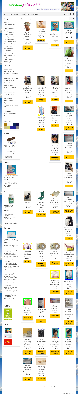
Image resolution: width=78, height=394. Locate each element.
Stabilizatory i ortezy (9, 80)
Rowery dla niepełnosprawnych (9, 27)
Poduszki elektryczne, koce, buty (11, 105)
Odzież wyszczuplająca (9, 92)
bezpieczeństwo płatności (35, 376)
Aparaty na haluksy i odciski (11, 73)
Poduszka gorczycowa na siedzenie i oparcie (69, 191)
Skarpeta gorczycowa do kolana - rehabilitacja (69, 294)
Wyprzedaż (7, 22)
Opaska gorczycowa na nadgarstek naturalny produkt (27, 87)
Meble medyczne (8, 59)
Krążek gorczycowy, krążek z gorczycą (69, 239)
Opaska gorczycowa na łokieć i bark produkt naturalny (69, 87)
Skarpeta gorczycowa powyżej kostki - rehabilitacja (27, 323)
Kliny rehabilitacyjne (9, 39)
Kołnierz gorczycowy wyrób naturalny (41, 31)
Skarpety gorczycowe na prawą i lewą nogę (11, 176)
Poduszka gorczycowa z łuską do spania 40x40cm (11, 239)
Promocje (6, 162)
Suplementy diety (8, 85)
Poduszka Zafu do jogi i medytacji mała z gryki (10, 152)
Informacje (21, 374)
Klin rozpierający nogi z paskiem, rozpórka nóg (10, 280)
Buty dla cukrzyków (9, 76)
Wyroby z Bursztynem (9, 53)
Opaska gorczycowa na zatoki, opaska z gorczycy (68, 323)
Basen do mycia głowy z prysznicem (10, 186)
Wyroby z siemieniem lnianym (9, 56)
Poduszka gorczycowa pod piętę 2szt (41, 264)
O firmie (10, 14)
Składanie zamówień (9, 385)
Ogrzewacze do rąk (9, 102)
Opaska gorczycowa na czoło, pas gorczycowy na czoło (27, 35)
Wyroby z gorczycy (8, 48)
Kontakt (23, 14)
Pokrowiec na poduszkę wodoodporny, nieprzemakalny (10, 219)
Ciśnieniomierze (8, 98)
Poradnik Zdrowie (35, 14)
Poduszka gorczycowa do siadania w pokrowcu (41, 323)
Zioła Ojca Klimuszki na (10, 87)
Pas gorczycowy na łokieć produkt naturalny (55, 86)
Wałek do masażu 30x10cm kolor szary (11, 260)
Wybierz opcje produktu (27, 45)
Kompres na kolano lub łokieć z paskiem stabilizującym (10, 156)
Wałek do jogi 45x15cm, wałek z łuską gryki (10, 146)
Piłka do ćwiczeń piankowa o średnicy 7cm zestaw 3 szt (11, 182)
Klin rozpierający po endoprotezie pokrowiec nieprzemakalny (11, 300)
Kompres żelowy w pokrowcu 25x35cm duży (12, 267)
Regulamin (16, 14)
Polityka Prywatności (9, 381)
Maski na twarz (8, 111)
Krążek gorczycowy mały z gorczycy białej (27, 263)
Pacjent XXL (7, 109)
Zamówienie (8, 374)
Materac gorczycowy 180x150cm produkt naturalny (69, 136)
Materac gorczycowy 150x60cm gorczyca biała (27, 348)
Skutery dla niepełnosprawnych (9, 31)
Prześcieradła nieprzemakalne (8, 62)
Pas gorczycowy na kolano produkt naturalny (41, 86)
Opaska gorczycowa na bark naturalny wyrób (69, 59)
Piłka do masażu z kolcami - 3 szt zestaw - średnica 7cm (12, 270)
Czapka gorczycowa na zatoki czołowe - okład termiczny (55, 323)
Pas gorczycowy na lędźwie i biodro (69, 266)
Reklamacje (7, 379)
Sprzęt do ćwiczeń (8, 83)
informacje (34, 374)
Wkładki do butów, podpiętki (11, 78)
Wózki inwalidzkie (8, 34)
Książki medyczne (8, 100)
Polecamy (7, 191)
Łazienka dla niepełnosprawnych (9, 66)
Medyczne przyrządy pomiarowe (9, 95)
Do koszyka (41, 39)
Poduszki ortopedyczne (10, 41)
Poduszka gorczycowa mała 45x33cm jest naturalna (27, 165)
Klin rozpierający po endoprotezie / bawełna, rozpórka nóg (11, 250)
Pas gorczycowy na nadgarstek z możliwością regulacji (41, 348)
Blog (28, 14)
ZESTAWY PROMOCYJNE (10, 113)
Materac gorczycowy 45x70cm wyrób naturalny (41, 216)
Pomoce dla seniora (9, 46)
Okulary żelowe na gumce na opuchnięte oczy (12, 257)
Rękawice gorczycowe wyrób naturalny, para (55, 165)
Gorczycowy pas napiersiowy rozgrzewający (55, 219)
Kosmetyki (6, 89)
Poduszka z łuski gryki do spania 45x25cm (11, 273)
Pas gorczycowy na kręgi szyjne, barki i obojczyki (55, 266)
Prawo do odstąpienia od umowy (9, 387)
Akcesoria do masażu (9, 71)
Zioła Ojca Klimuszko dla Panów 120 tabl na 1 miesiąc (10, 206)
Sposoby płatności (8, 383)
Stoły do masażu (8, 69)
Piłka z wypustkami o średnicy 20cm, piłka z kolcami (10, 214)
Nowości (6, 133)
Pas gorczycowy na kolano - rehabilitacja (41, 293)
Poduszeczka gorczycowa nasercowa (68, 216)
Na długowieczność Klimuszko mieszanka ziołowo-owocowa (10, 284)
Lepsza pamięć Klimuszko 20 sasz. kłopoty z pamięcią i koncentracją (11, 295)
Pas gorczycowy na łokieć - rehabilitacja (55, 289)
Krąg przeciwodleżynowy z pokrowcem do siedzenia (11, 263)
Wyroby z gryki (7, 50)
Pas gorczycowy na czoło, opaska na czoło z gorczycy (55, 35)
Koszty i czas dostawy (9, 378)
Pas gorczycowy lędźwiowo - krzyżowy (69, 112)
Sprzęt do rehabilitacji (9, 24)
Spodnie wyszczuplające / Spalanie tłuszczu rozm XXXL (11, 277)
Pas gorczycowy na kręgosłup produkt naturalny (55, 115)
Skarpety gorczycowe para (69, 164)
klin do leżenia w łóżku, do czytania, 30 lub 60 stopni (11, 222)
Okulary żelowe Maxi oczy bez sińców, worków (11, 291)
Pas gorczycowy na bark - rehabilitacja (27, 291)
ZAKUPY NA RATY (22, 376)
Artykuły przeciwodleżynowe (11, 37)
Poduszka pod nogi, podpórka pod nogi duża (11, 254)
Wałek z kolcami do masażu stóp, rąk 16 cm (11, 288)
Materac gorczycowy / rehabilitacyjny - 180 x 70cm (27, 217)
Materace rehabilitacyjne (10, 44)
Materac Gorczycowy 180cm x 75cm (69, 31)
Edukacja (6, 116)
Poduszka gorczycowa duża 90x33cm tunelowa (41, 164)
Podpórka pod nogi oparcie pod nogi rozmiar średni (11, 246)
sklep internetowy (68, 392)
